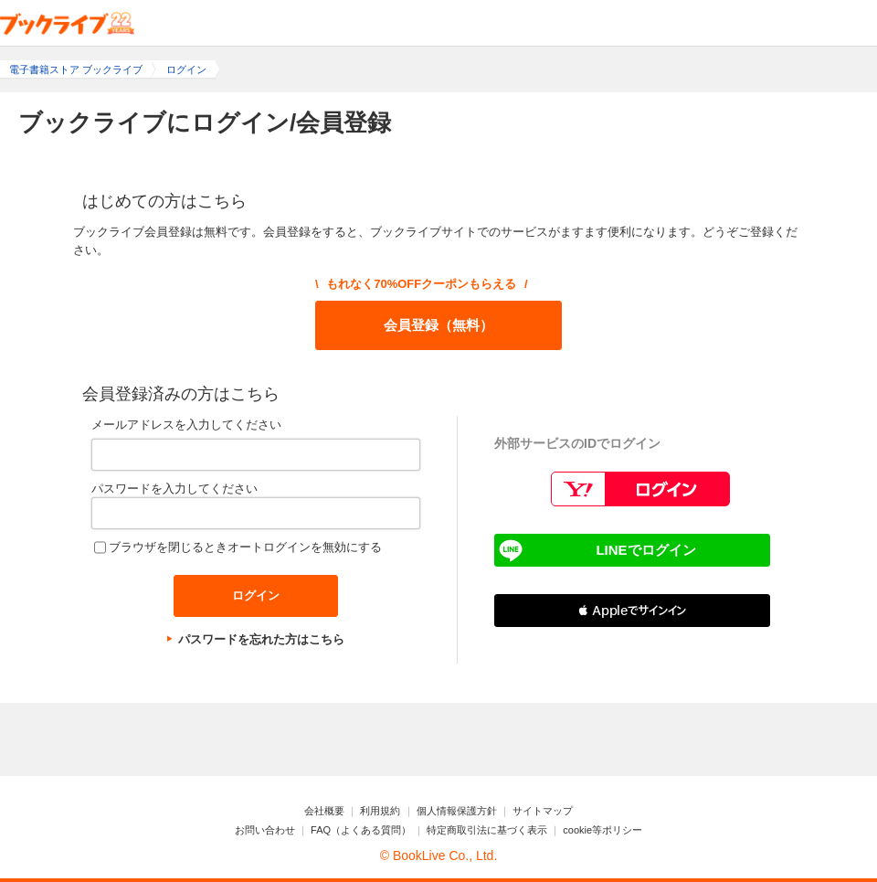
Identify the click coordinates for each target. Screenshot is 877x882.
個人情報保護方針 (457, 810)
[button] (632, 610)
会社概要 (324, 810)
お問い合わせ (265, 829)
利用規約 (380, 810)
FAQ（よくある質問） (361, 829)
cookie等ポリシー (602, 829)
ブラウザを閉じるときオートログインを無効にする (245, 547)
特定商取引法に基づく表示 (487, 829)
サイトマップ (542, 810)
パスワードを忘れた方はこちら (261, 639)
